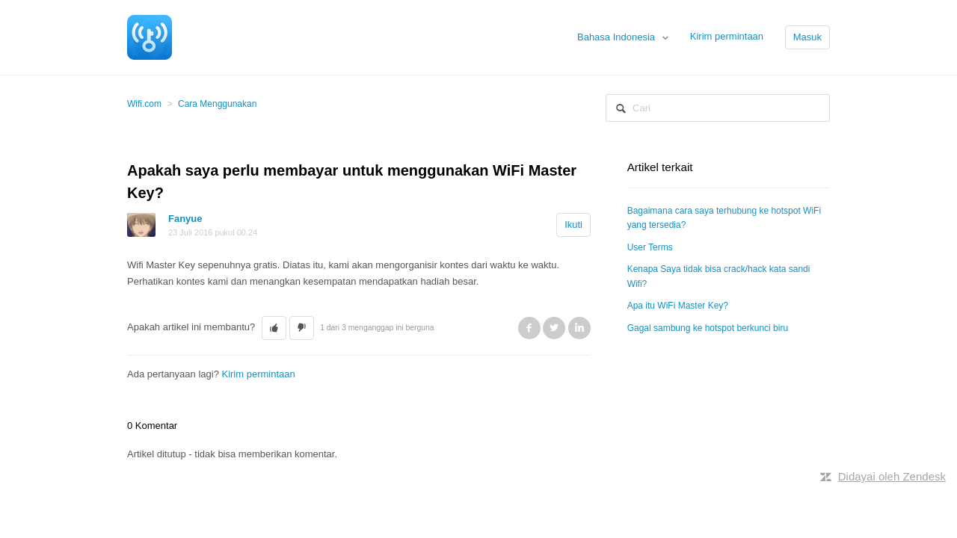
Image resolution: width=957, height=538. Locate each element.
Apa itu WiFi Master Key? (677, 305)
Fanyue (185, 218)
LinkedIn (579, 328)
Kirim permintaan (726, 36)
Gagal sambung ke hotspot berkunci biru (707, 328)
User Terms (650, 247)
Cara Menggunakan (217, 104)
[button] (274, 328)
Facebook (529, 328)
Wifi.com (144, 104)
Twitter (554, 328)
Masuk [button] (807, 37)
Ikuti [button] (573, 224)
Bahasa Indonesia (617, 37)
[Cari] (718, 108)
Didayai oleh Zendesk (892, 476)
